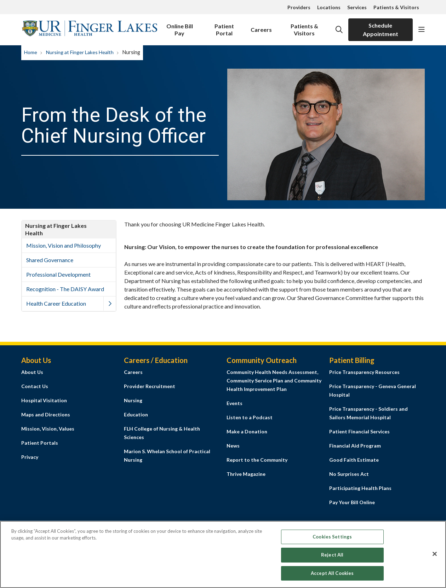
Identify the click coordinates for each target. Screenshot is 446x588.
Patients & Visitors (396, 7)
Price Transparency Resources (364, 372)
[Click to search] (339, 29)
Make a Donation (247, 431)
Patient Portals (39, 443)
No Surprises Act (349, 474)
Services (357, 7)
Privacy (29, 457)
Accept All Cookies (332, 576)
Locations (329, 7)
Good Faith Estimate (354, 460)
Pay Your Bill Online (352, 502)
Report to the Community (257, 460)
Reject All (332, 557)
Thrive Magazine (246, 474)
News (233, 446)
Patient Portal (224, 27)
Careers (261, 25)
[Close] (434, 556)
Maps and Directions (45, 414)
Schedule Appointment (380, 29)
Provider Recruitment (149, 386)
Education (136, 414)
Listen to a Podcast (250, 417)
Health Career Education (56, 303)
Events (234, 403)
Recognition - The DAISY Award (65, 289)
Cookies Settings (332, 539)
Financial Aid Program (355, 446)
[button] (421, 29)
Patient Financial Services (359, 431)
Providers (298, 7)
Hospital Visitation (44, 400)
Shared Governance (49, 259)
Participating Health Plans (360, 488)
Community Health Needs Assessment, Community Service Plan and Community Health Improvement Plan (274, 380)
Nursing (133, 400)
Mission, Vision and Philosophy (63, 245)
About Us (32, 372)
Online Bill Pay (179, 27)
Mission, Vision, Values (47, 429)
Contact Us (34, 386)
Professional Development (58, 274)
